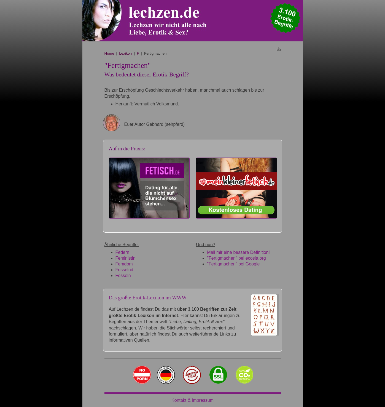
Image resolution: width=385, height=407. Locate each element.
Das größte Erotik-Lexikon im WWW (148, 297)
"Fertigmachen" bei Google (233, 264)
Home (109, 53)
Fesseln (123, 275)
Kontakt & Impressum (192, 400)
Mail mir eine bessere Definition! (238, 252)
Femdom (124, 264)
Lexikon (125, 53)
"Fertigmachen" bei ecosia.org (236, 258)
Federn (122, 252)
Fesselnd (124, 269)
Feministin (125, 258)
